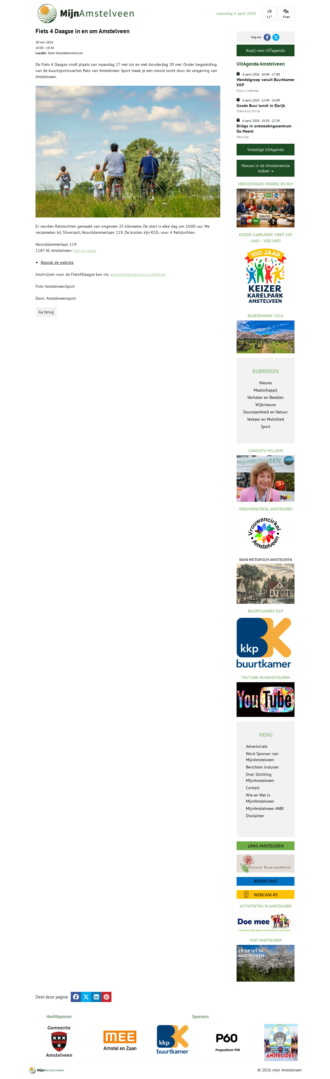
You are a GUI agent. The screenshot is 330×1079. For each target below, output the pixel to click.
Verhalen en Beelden (265, 397)
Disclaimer (255, 815)
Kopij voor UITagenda (265, 50)
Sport (265, 426)
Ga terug (46, 312)
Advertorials (256, 746)
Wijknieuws (266, 404)
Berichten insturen (262, 767)
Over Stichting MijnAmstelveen (260, 777)
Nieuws (265, 382)
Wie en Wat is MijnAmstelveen (260, 798)
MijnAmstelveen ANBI (265, 808)
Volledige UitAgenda (265, 149)
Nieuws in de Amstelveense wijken (266, 168)
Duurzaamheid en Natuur (265, 412)
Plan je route (84, 250)
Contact (253, 787)
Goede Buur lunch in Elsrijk (261, 105)
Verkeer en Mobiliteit (265, 419)
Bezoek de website (57, 262)
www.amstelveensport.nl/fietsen (138, 274)
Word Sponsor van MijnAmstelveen (262, 756)
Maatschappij (265, 390)
